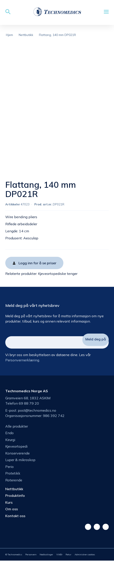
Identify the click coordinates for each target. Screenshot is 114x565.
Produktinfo (15, 500)
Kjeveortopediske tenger (57, 278)
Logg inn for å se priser (37, 267)
